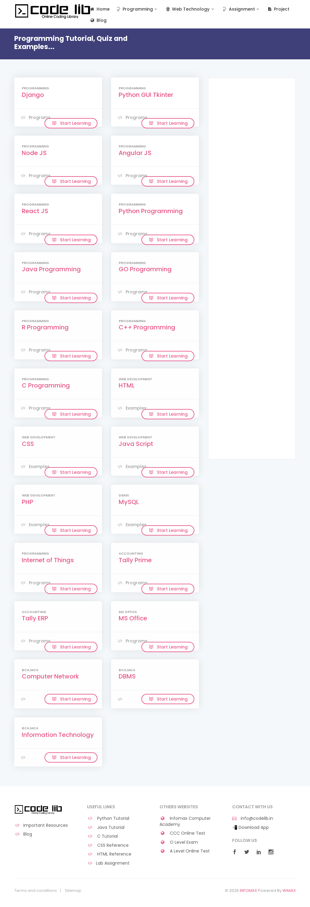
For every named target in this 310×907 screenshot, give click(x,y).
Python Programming (151, 211)
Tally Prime (135, 560)
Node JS (34, 153)
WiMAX (289, 890)
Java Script (136, 444)
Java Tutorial (105, 827)
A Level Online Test (185, 851)
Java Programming (51, 269)
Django (33, 95)
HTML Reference (109, 854)
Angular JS (135, 153)
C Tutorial (102, 836)
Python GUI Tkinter (146, 95)
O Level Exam (179, 842)
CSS (28, 444)
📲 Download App (250, 827)
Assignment (241, 9)
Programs (35, 117)
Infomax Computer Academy (185, 821)
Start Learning (71, 123)
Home (99, 9)
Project (278, 9)
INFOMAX (248, 890)
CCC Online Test (182, 833)
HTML (127, 385)
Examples (132, 408)
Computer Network (50, 676)
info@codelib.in (252, 818)
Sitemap (73, 890)
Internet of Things (48, 560)
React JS (35, 211)
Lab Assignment (108, 863)
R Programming (45, 327)
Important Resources (41, 825)
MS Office (133, 618)
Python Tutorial (108, 818)
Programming (137, 9)
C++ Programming (147, 327)
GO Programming (145, 269)
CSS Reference (108, 845)
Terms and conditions (35, 890)
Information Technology (58, 735)
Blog (98, 20)
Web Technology (190, 9)
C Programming (46, 385)
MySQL (129, 502)
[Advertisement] (251, 178)
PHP (27, 502)
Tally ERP (35, 618)
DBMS (127, 676)
